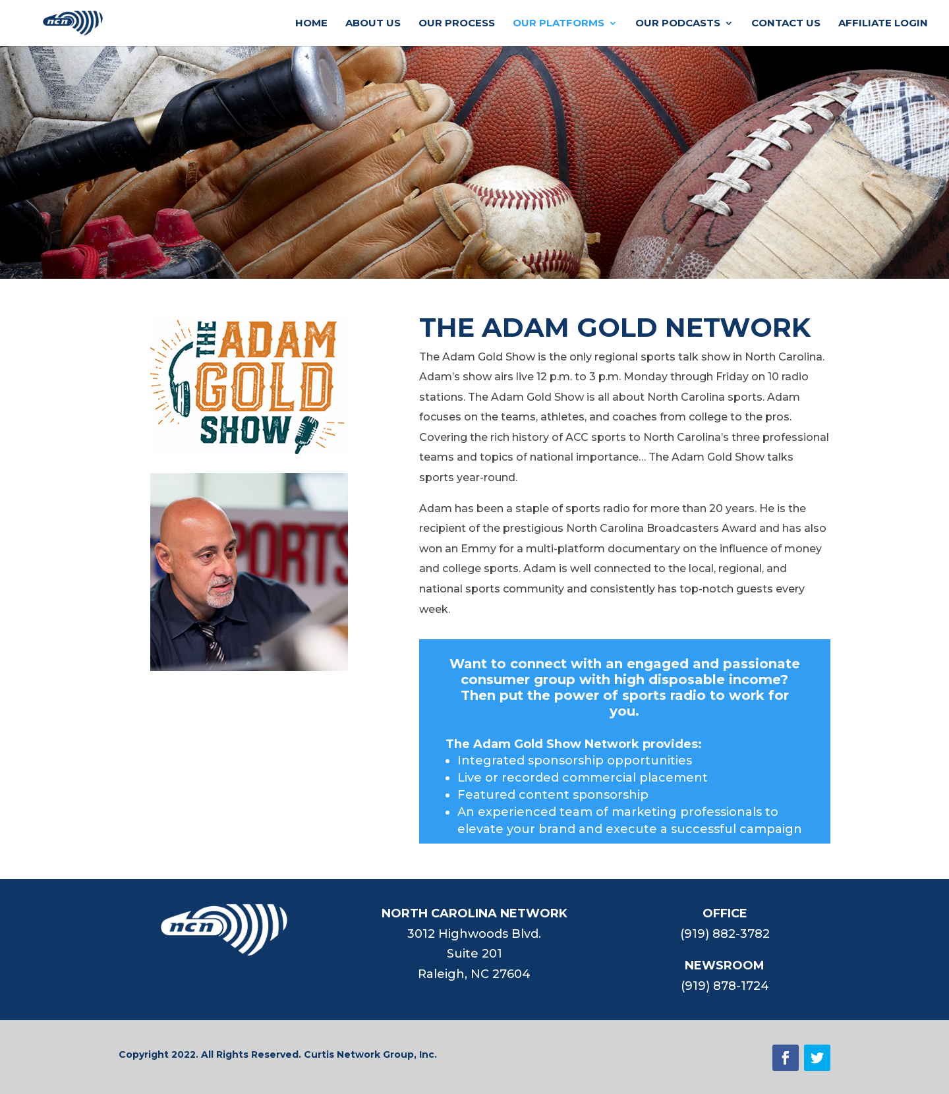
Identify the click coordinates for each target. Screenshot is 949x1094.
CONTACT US (785, 23)
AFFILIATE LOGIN (883, 23)
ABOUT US (373, 23)
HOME (311, 23)
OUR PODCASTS (677, 23)
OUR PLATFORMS (558, 23)
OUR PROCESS (456, 23)
